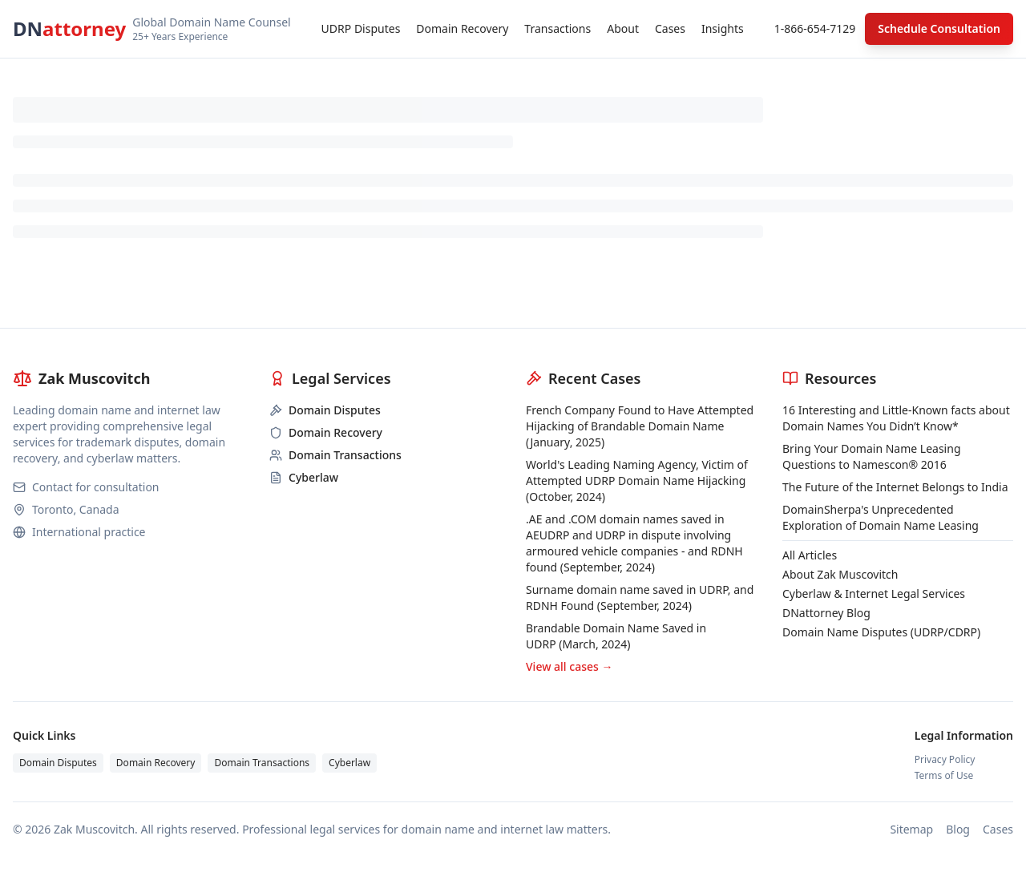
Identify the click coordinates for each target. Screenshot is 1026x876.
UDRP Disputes (361, 28)
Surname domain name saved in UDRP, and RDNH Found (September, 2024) (639, 597)
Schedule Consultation (939, 28)
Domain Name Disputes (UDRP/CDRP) (881, 632)
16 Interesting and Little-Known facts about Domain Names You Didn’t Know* (896, 418)
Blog (958, 829)
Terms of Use (944, 775)
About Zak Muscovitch (840, 574)
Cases (670, 28)
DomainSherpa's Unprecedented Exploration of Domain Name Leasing (880, 517)
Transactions (557, 28)
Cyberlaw (349, 762)
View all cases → (569, 666)
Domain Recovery (462, 28)
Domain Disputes (58, 762)
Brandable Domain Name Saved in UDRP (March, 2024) (616, 636)
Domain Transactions (261, 762)
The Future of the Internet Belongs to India (895, 487)
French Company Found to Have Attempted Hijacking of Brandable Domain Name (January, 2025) (639, 426)
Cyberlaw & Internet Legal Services (873, 593)
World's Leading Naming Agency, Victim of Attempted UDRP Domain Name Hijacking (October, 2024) (637, 480)
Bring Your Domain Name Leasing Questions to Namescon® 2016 (871, 456)
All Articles (809, 555)
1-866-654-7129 (815, 28)
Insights (722, 28)
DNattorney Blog (826, 612)
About (623, 28)
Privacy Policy (945, 759)
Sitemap (911, 829)
